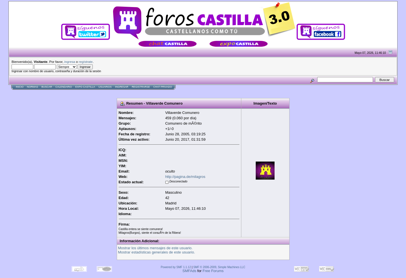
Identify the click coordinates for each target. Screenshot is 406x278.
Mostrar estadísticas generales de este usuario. (156, 252)
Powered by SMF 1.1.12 (176, 267)
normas (32, 86)
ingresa (69, 61)
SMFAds (189, 271)
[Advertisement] (111, 92)
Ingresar (121, 86)
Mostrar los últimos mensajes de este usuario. (155, 248)
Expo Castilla (85, 86)
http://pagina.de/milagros (185, 177)
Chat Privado (162, 86)
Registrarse (141, 86)
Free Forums (213, 271)
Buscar (46, 86)
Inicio (20, 86)
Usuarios (105, 86)
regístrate (85, 61)
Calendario (64, 86)
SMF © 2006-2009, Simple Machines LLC (219, 267)
